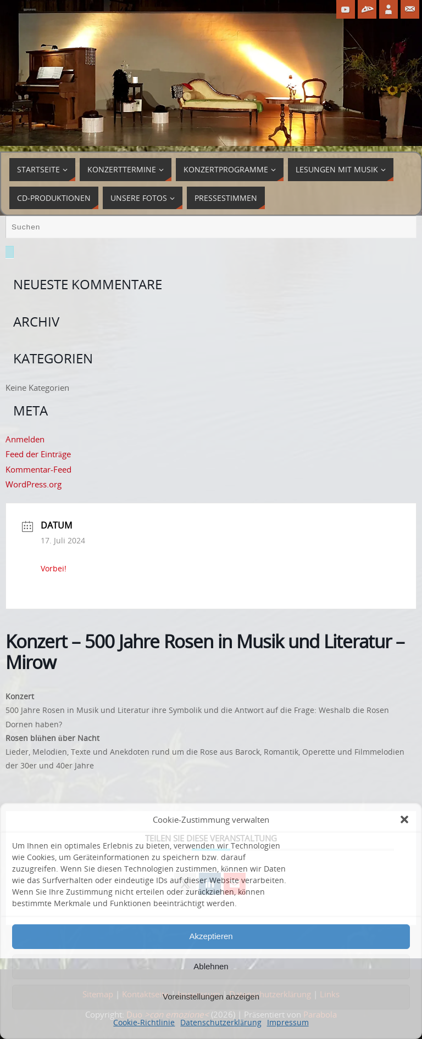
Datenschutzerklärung (220, 1022)
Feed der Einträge (38, 453)
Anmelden (25, 439)
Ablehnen (210, 966)
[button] (404, 819)
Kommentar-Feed (38, 469)
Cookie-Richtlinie (144, 1022)
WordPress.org (33, 484)
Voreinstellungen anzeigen (211, 996)
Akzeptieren (210, 936)
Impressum (288, 1022)
